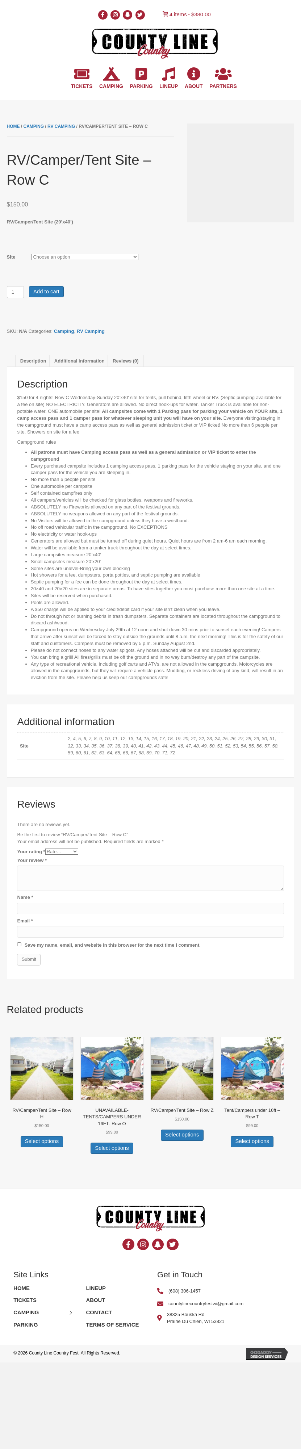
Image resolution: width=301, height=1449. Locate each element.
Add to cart (46, 291)
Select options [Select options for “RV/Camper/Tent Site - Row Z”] (182, 1135)
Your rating (31, 851)
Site (11, 257)
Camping (33, 126)
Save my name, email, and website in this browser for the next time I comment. (113, 945)
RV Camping (61, 126)
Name (25, 897)
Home (13, 126)
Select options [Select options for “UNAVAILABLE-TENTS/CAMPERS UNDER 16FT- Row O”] (112, 1148)
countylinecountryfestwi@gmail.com (205, 1303)
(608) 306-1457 (184, 1291)
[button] (71, 1313)
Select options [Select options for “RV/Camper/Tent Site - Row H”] (42, 1141)
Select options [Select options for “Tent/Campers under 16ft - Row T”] (252, 1141)
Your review (32, 860)
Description (33, 361)
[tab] (33, 361)
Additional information (79, 361)
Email (25, 921)
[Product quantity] (15, 292)
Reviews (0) (126, 361)
